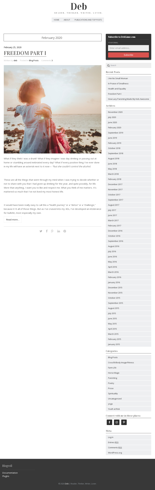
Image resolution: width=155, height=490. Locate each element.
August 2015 (113, 308)
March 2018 (113, 174)
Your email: (113, 42)
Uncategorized (115, 398)
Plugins (5, 476)
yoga (110, 403)
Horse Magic (113, 372)
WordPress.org (115, 452)
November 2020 (115, 112)
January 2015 (114, 344)
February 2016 (114, 277)
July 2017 (112, 210)
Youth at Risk (114, 409)
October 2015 (114, 297)
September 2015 (115, 303)
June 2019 (112, 137)
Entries (113, 442)
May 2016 (112, 261)
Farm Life (112, 367)
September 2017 (115, 199)
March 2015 (113, 334)
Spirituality (113, 393)
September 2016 (115, 241)
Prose (111, 388)
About (67, 20)
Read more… (12, 219)
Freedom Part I (25, 53)
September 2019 (115, 132)
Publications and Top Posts (88, 20)
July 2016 (112, 251)
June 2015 (112, 318)
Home (56, 20)
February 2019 (114, 143)
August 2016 (113, 246)
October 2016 (114, 236)
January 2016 (114, 282)
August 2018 (113, 158)
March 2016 (113, 272)
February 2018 (114, 179)
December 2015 (115, 287)
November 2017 (115, 189)
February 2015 (114, 339)
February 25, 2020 (12, 47)
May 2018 (112, 168)
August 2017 (113, 205)
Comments (115, 447)
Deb (78, 6)
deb (15, 60)
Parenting (112, 378)
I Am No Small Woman (118, 78)
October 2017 (114, 194)
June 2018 (112, 163)
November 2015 (115, 292)
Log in (110, 437)
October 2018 (114, 148)
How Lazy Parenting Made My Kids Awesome (128, 99)
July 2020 (112, 117)
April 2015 (112, 328)
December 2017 (115, 184)
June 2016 (112, 256)
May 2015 (112, 323)
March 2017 (113, 220)
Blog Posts (34, 60)
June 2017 (112, 215)
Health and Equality (117, 88)
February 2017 (114, 225)
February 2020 (114, 127)
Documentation (10, 472)
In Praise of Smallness (118, 83)
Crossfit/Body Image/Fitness (121, 362)
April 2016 (112, 266)
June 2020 (112, 122)
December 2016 (115, 230)
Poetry (111, 383)
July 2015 (112, 313)
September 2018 (115, 153)
